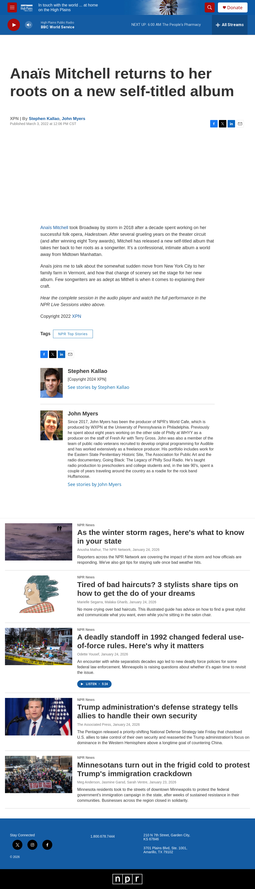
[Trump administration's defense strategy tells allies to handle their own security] (38, 716)
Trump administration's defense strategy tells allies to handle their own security (157, 711)
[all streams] (230, 25)
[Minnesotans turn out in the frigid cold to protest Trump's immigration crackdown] (38, 774)
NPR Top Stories (73, 334)
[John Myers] (51, 425)
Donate (235, 7)
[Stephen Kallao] (51, 383)
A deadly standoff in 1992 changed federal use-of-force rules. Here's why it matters (160, 641)
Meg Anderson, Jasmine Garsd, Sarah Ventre (112, 782)
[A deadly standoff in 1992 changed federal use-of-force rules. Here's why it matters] (38, 646)
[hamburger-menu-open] (12, 7)
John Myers (73, 118)
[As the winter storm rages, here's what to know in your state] (38, 542)
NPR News (86, 525)
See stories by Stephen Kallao (98, 387)
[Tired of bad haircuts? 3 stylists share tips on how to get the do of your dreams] (38, 594)
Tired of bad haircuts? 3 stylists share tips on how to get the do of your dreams (157, 588)
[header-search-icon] (210, 7)
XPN (76, 316)
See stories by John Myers (94, 484)
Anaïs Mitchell (54, 227)
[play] (14, 25)
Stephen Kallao (44, 118)
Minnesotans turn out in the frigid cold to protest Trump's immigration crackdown (163, 769)
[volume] (28, 25)
